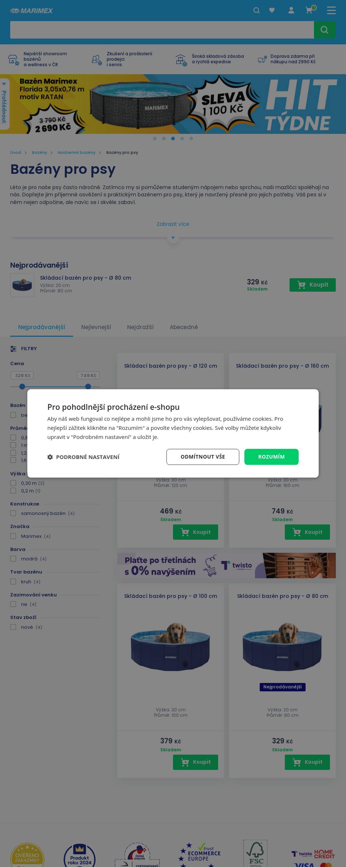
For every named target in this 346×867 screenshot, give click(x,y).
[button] (83, 457)
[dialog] (173, 433)
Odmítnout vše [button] (203, 456)
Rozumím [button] (271, 456)
